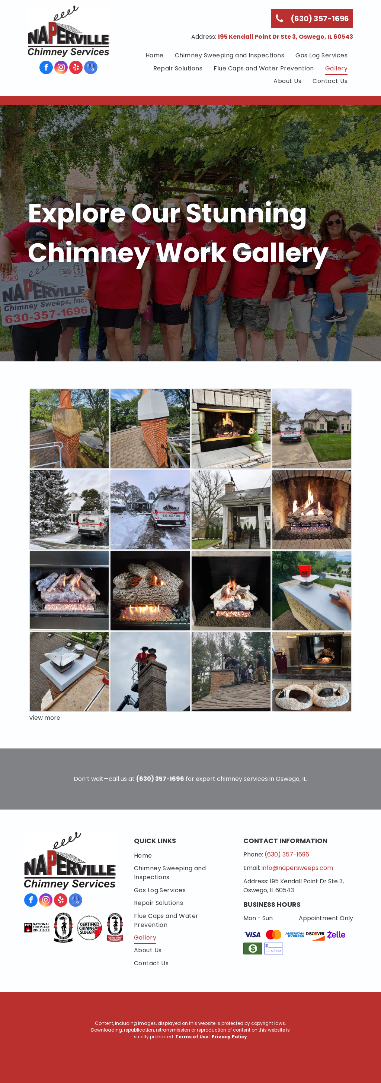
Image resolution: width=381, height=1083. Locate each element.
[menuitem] (154, 55)
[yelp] (76, 68)
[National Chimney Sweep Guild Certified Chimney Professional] (115, 927)
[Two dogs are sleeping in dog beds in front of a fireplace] (311, 671)
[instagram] (61, 68)
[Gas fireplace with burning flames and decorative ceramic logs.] (150, 590)
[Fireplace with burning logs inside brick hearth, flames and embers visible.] (311, 509)
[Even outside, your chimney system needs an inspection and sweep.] (231, 509)
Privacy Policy (229, 1036)
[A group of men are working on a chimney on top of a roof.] (231, 671)
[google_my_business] (90, 68)
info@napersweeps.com (297, 868)
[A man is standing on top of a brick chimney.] (150, 671)
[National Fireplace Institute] (37, 927)
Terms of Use (191, 1036)
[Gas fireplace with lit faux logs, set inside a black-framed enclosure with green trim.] (69, 590)
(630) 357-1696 (287, 854)
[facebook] (46, 68)
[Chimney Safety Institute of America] (89, 927)
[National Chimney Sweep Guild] (63, 927)
